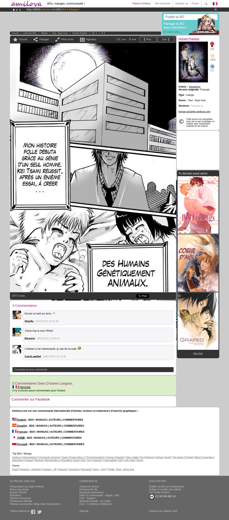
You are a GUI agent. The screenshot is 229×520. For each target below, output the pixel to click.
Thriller (111, 469)
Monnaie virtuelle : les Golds (95, 501)
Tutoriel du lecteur (89, 486)
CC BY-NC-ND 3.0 (162, 496)
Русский (19, 444)
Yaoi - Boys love (60, 33)
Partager (44, 39)
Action (15, 469)
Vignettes (91, 39)
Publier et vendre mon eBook (165, 489)
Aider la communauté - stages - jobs (99, 495)
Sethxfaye (17, 460)
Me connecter (162, 3)
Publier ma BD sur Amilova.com (166, 486)
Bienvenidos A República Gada (62, 460)
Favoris (23, 39)
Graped (28, 460)
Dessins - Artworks (30, 469)
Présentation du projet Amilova (27, 486)
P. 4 (103, 33)
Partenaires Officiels (21, 501)
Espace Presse (18, 492)
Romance (86, 469)
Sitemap (84, 511)
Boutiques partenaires (92, 492)
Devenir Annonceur (20, 498)
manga (44, 33)
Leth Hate (129, 460)
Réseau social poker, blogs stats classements (35, 504)
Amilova (16, 457)
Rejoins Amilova (141, 3)
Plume (139, 460)
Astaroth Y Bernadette (104, 460)
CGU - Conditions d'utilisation (96, 504)
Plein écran (67, 39)
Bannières (15, 495)
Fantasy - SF (50, 469)
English (19, 419)
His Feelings (147, 457)
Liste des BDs (29, 33)
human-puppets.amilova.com (195, 111)
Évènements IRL (89, 489)
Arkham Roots (163, 457)
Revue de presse (19, 489)
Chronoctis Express (49, 457)
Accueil (15, 33)
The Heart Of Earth (182, 457)
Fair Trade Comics (159, 492)
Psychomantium (95, 457)
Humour (62, 469)
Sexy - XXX (99, 469)
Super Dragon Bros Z (73, 457)
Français (21, 387)
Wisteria (38, 460)
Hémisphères (29, 457)
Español (19, 425)
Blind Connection (204, 457)
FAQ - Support (88, 498)
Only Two (86, 460)
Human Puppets (79, 33)
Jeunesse (74, 469)
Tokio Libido (131, 457)
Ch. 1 (94, 33)
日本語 (18, 437)
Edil (120, 460)
